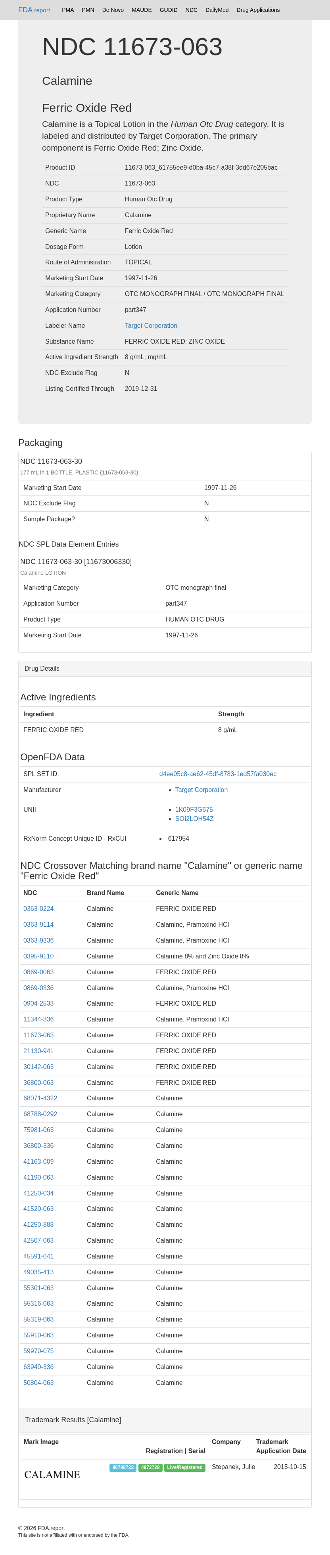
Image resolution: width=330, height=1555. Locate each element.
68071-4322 (40, 1098)
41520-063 (38, 1208)
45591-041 (38, 1256)
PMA (68, 10)
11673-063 (38, 1035)
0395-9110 (38, 956)
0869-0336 (38, 988)
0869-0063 (38, 972)
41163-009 (38, 1161)
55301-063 (38, 1288)
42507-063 (38, 1240)
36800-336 (38, 1145)
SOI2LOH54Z (194, 818)
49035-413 (38, 1272)
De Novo (113, 10)
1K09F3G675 (194, 809)
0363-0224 (38, 908)
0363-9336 (38, 940)
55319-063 (38, 1319)
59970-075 (38, 1351)
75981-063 (38, 1130)
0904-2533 (38, 1003)
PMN (88, 10)
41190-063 (38, 1177)
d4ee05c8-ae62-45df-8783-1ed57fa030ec (217, 774)
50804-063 (38, 1382)
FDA (34, 10)
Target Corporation (151, 325)
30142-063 (38, 1066)
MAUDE (142, 10)
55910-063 (38, 1335)
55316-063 (38, 1303)
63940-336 (38, 1367)
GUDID (169, 10)
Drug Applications (258, 10)
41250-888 (38, 1224)
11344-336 (38, 1019)
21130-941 (38, 1051)
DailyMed (216, 10)
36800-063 (38, 1082)
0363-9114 (38, 924)
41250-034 (38, 1193)
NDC (192, 10)
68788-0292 (40, 1114)
